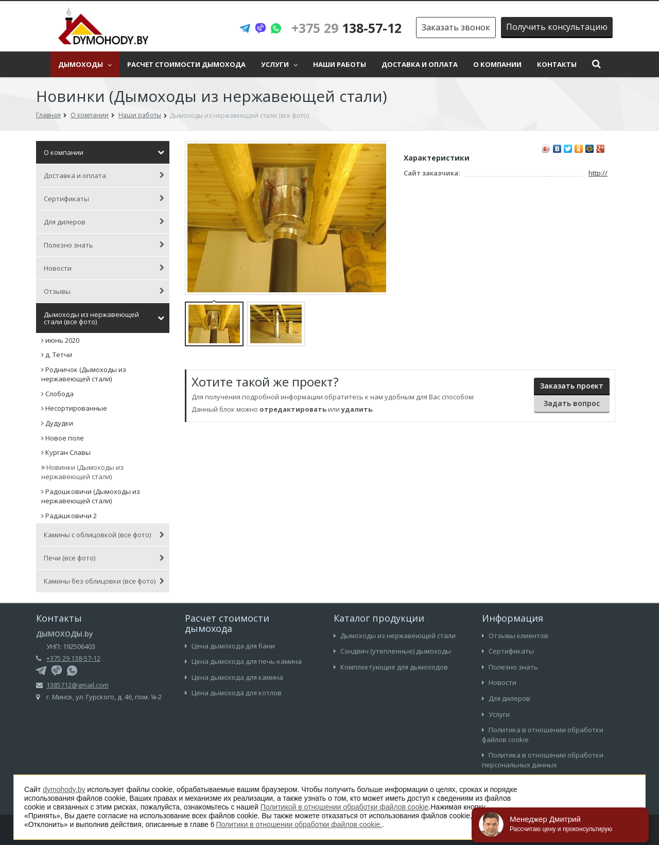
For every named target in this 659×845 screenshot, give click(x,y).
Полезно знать (104, 245)
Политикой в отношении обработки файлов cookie (345, 807)
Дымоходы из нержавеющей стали (395, 635)
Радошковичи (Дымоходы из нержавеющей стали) (90, 496)
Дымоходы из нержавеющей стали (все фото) (104, 318)
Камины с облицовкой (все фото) (104, 534)
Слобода (57, 393)
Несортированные (74, 408)
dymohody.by (64, 789)
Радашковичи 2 (69, 515)
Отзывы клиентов (515, 635)
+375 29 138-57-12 (73, 658)
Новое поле (62, 438)
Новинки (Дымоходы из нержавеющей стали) (82, 472)
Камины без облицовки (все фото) (104, 581)
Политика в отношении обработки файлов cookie (542, 734)
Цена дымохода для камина (234, 677)
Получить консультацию (557, 26)
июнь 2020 (60, 340)
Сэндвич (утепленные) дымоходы (392, 651)
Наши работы (339, 64)
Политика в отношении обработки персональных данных (542, 759)
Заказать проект (571, 386)
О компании (497, 64)
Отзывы (104, 291)
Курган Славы (66, 452)
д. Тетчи (56, 354)
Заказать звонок (456, 27)
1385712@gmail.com (77, 685)
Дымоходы (85, 64)
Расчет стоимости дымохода (186, 64)
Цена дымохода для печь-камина (243, 661)
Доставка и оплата (419, 64)
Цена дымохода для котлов (233, 692)
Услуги (279, 64)
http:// (598, 173)
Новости (104, 268)
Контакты (557, 64)
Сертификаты (104, 198)
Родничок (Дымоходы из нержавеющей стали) (83, 374)
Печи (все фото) (104, 557)
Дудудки (57, 423)
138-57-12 (346, 28)
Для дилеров (104, 221)
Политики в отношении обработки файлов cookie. (299, 824)
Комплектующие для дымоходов (391, 667)
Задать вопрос (572, 403)
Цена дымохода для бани (230, 645)
